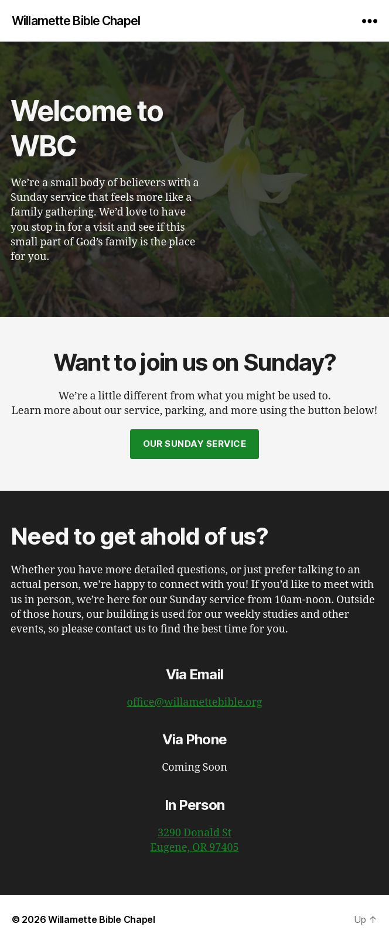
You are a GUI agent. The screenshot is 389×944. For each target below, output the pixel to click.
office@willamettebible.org (194, 702)
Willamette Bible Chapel (76, 21)
